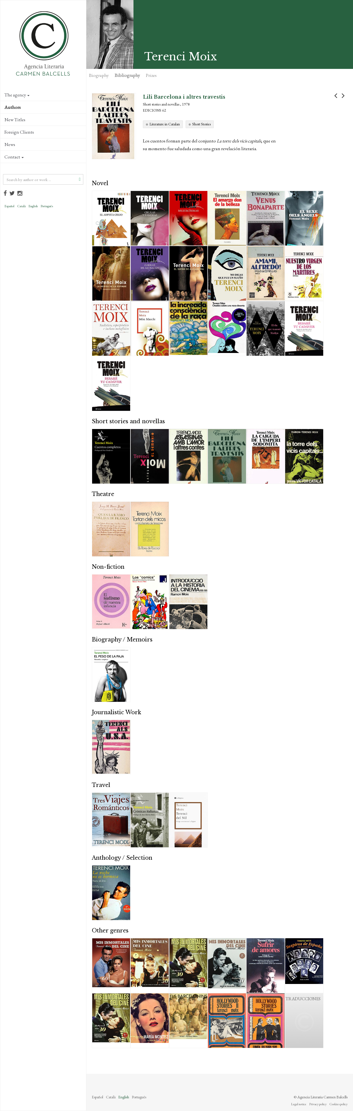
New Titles (14, 120)
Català (21, 206)
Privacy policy (318, 1104)
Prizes (151, 75)
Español (9, 206)
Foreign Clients (19, 132)
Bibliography (127, 75)
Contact (14, 157)
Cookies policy (338, 1104)
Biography (99, 75)
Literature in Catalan (164, 124)
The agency (17, 95)
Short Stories (201, 124)
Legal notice (298, 1104)
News (9, 144)
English (33, 206)
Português (47, 206)
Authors (12, 107)
